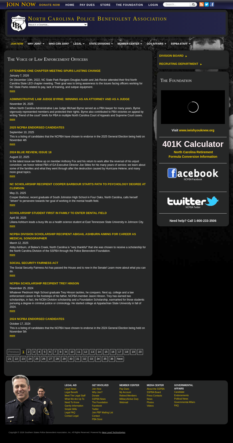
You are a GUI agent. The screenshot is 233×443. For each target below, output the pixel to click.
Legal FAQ (70, 412)
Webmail (123, 402)
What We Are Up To (74, 399)
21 (9, 358)
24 (30, 358)
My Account (125, 392)
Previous (13, 351)
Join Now (96, 389)
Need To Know (72, 402)
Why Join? (97, 392)
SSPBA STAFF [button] (181, 43)
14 (99, 351)
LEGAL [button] (79, 43)
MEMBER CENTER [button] (129, 43)
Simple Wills (71, 409)
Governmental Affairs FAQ (184, 404)
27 (50, 358)
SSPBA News (99, 399)
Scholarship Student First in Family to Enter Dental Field (58, 213)
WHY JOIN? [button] (36, 43)
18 (126, 351)
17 (119, 351)
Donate (95, 395)
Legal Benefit (71, 392)
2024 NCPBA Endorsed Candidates (37, 319)
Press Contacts (154, 395)
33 (91, 358)
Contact (96, 416)
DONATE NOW (49, 5)
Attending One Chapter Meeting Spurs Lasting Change (55, 70)
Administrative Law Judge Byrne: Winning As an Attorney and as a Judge (70, 99)
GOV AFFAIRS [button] (156, 43)
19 (133, 351)
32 (84, 358)
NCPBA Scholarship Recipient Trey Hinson (44, 283)
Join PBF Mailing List (102, 412)
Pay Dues (87, 5)
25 (36, 358)
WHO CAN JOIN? (59, 43)
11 (78, 351)
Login (153, 5)
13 (92, 351)
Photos (150, 402)
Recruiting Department (180, 63)
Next (120, 358)
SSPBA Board (154, 392)
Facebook (97, 406)
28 (57, 358)
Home (69, 5)
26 (43, 358)
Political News (181, 399)
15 (106, 351)
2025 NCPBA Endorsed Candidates (37, 127)
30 (70, 358)
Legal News (70, 389)
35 (104, 358)
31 (77, 358)
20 (139, 351)
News (149, 399)
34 (98, 358)
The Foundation (129, 5)
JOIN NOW (17, 43)
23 (23, 358)
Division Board (173, 55)
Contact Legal (72, 416)
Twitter (95, 409)
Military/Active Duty (128, 399)
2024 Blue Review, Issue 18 (30, 152)
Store (105, 5)
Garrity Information (74, 406)
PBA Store (97, 419)
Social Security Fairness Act (34, 263)
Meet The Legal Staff (75, 395)
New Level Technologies (113, 432)
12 (85, 351)
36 (111, 358)
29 (64, 358)
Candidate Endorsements (181, 394)
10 (71, 351)
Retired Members (128, 395)
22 (16, 358)
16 (112, 351)
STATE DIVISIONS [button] (101, 43)
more (12, 91)
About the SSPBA (156, 389)
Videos (150, 406)
